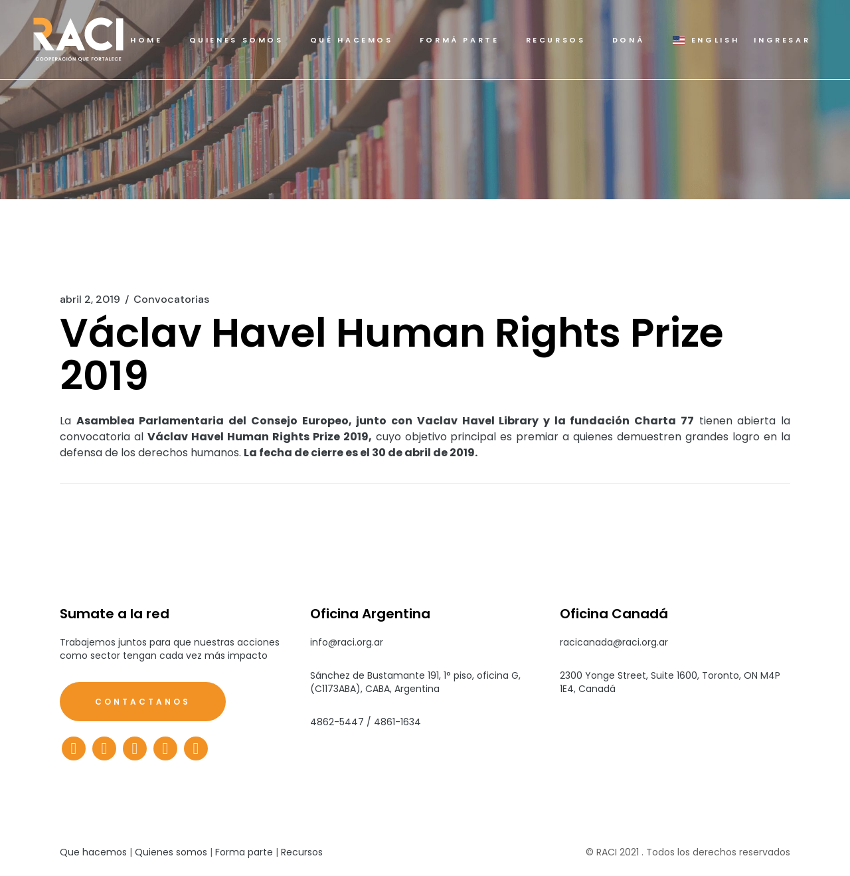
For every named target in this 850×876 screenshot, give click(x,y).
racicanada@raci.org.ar (614, 642)
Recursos (302, 852)
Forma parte (244, 852)
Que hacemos (93, 852)
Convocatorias (171, 299)
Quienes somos (171, 852)
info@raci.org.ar (346, 642)
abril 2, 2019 (90, 299)
